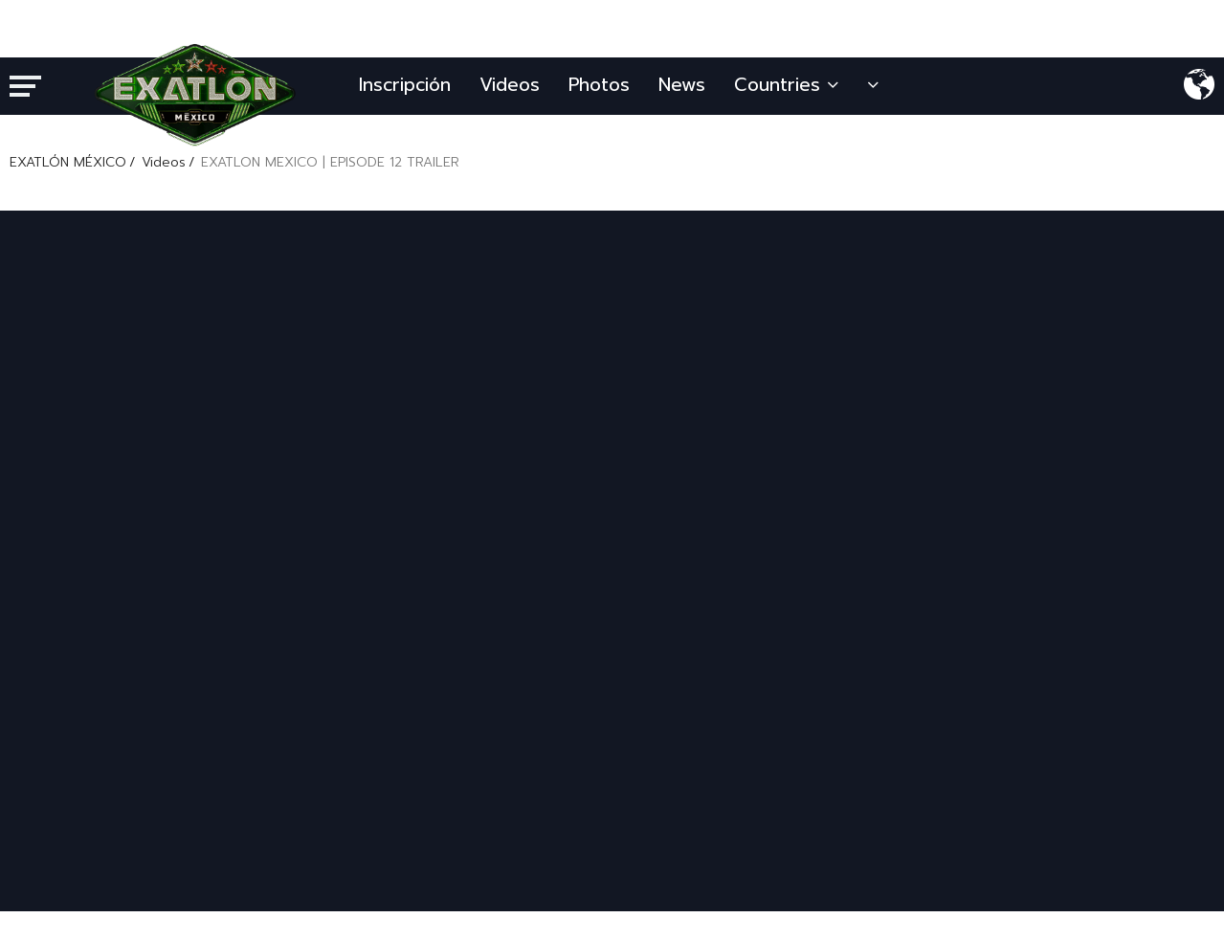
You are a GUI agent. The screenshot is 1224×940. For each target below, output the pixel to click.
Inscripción (405, 85)
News (681, 85)
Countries (786, 85)
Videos (509, 85)
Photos (599, 85)
